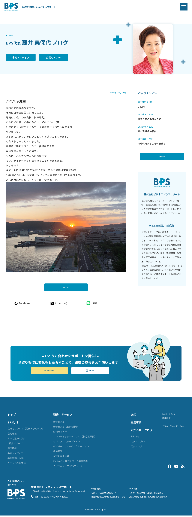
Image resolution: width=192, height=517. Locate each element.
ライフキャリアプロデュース (68, 467)
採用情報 (12, 449)
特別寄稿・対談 (16, 459)
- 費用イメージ (15, 445)
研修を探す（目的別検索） (67, 428)
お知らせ (135, 438)
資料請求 (90, 371)
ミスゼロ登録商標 (17, 464)
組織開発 (57, 452)
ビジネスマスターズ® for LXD (68, 442)
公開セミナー (65, 58)
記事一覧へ (66, 285)
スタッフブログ (139, 442)
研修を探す (59, 423)
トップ (12, 416)
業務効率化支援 (61, 457)
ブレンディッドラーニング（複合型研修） (75, 438)
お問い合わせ (49, 371)
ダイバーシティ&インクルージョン (71, 447)
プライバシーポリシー (173, 427)
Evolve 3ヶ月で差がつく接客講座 (70, 462)
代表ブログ (136, 447)
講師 (133, 416)
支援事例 (136, 424)
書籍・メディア (24, 58)
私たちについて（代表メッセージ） (26, 430)
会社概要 (12, 435)
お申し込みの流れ (17, 440)
